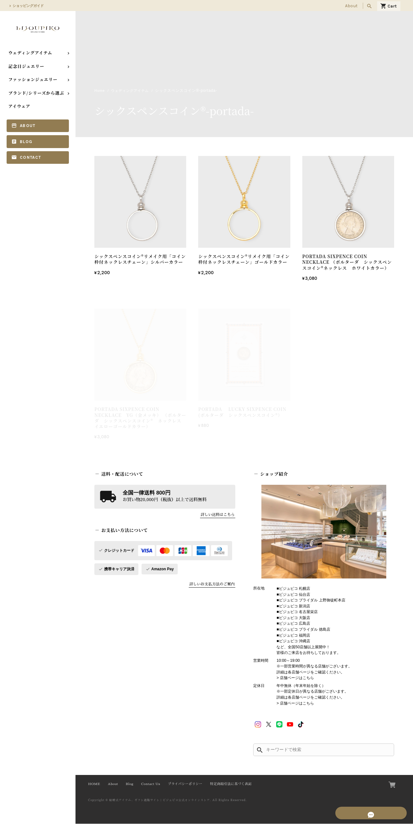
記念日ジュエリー (26, 66)
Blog (26, 141)
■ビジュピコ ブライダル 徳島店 (303, 630)
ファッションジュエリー (33, 79)
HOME (94, 784)
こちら (308, 678)
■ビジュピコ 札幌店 (293, 589)
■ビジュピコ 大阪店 (293, 618)
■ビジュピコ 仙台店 (293, 595)
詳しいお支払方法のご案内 (212, 584)
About (351, 5)
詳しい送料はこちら (218, 515)
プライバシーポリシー (185, 784)
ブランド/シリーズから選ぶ (36, 93)
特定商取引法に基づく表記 (231, 784)
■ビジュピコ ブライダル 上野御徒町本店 (310, 600)
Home (100, 91)
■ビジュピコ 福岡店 (293, 635)
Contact (30, 157)
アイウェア (19, 106)
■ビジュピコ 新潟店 (293, 606)
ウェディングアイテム (30, 53)
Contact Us (150, 784)
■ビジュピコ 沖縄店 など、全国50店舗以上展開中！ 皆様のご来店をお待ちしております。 (308, 647)
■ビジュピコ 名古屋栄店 (297, 612)
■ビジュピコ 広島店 (293, 624)
